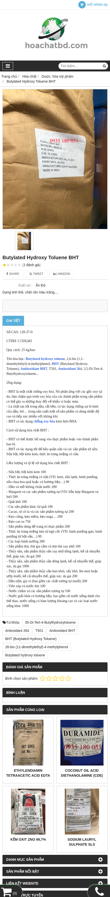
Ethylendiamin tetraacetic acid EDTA (28, 773)
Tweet (36, 274)
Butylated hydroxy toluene (45, 359)
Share (12, 274)
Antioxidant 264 (17, 631)
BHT (55, 364)
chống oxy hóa (44, 421)
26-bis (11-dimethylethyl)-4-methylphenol (36, 647)
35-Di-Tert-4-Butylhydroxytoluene (50, 622)
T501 (39, 631)
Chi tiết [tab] (13, 321)
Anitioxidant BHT (34, 369)
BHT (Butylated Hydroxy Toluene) (30, 639)
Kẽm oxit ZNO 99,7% (28, 839)
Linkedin (61, 274)
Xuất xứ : (25, 285)
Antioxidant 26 (69, 369)
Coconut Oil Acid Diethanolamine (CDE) (82, 773)
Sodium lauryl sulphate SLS (81, 841)
